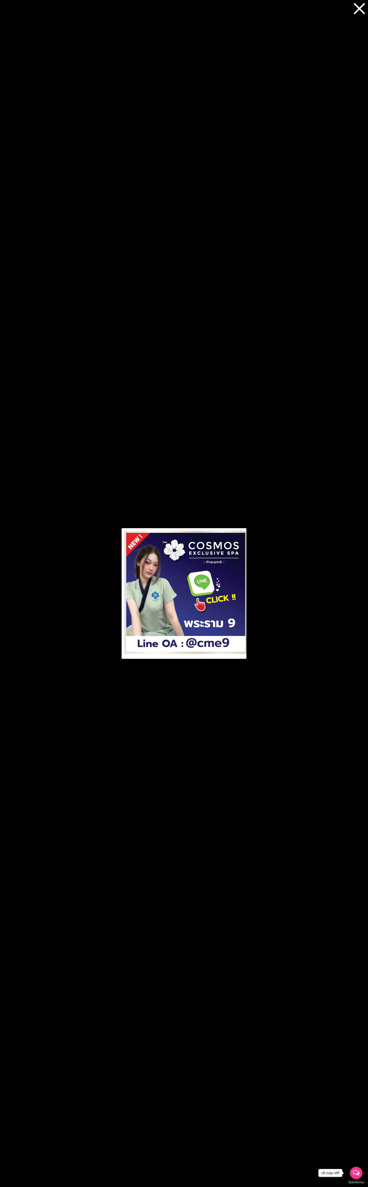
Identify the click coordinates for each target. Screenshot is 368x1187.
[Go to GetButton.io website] (356, 1182)
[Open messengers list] (356, 1173)
